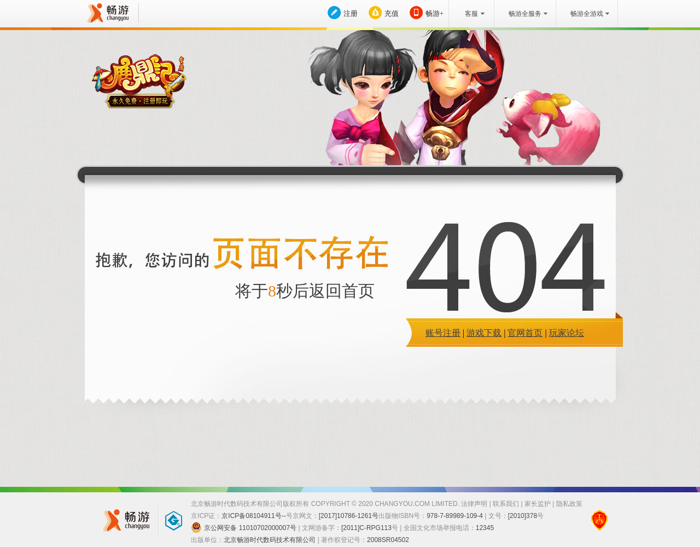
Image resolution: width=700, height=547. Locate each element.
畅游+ (434, 13)
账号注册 (442, 332)
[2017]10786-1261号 (348, 516)
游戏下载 (483, 332)
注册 (350, 13)
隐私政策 (569, 504)
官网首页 (525, 332)
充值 (391, 13)
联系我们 (506, 504)
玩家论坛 (566, 332)
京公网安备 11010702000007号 (243, 527)
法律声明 (474, 504)
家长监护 (537, 504)
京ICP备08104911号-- (253, 516)
